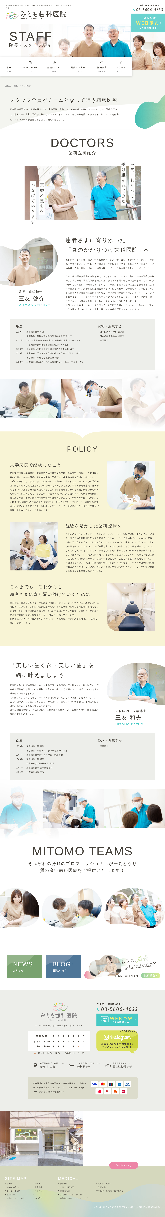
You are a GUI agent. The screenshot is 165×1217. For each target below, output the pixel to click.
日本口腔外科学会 (108, 332)
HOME (8, 86)
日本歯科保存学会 (108, 336)
